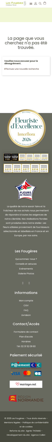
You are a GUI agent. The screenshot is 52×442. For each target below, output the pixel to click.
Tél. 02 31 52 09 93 (26, 346)
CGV (26, 305)
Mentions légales (12, 422)
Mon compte (26, 300)
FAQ (26, 310)
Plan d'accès (26, 336)
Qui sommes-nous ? (26, 259)
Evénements (26, 268)
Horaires (26, 341)
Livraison (26, 315)
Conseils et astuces (26, 263)
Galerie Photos (26, 273)
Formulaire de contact (26, 331)
